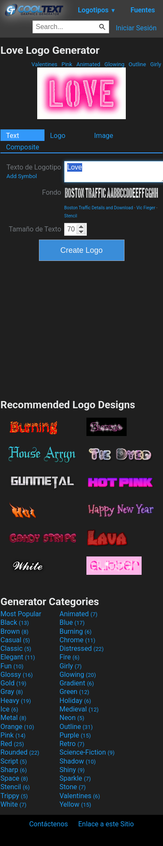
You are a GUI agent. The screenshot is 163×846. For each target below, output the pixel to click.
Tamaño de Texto (35, 229)
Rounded (19, 752)
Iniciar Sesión (136, 28)
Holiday (75, 701)
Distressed (81, 648)
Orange (17, 727)
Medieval (79, 709)
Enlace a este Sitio (106, 824)
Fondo (51, 192)
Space (14, 778)
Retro (71, 744)
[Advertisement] (82, 329)
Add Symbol (21, 176)
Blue (72, 622)
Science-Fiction (87, 752)
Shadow (77, 761)
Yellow (75, 804)
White (13, 804)
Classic (15, 648)
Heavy (15, 701)
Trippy (14, 796)
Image (103, 136)
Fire (69, 657)
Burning (75, 631)
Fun (12, 666)
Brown (14, 631)
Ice (9, 709)
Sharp (13, 770)
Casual (15, 640)
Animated (88, 64)
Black (14, 622)
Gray (11, 692)
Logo (57, 136)
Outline (137, 64)
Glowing (114, 64)
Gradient (76, 683)
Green (74, 692)
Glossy (16, 674)
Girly (156, 64)
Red (12, 744)
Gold (13, 683)
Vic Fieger (145, 207)
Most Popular (20, 614)
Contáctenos (48, 824)
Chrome (77, 640)
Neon (71, 718)
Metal (13, 718)
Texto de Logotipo (33, 171)
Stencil (70, 216)
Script (13, 761)
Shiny (72, 770)
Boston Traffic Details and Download (98, 207)
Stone (72, 787)
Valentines (44, 64)
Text (12, 136)
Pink (67, 64)
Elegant (17, 657)
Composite (22, 147)
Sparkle (75, 778)
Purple (75, 735)
